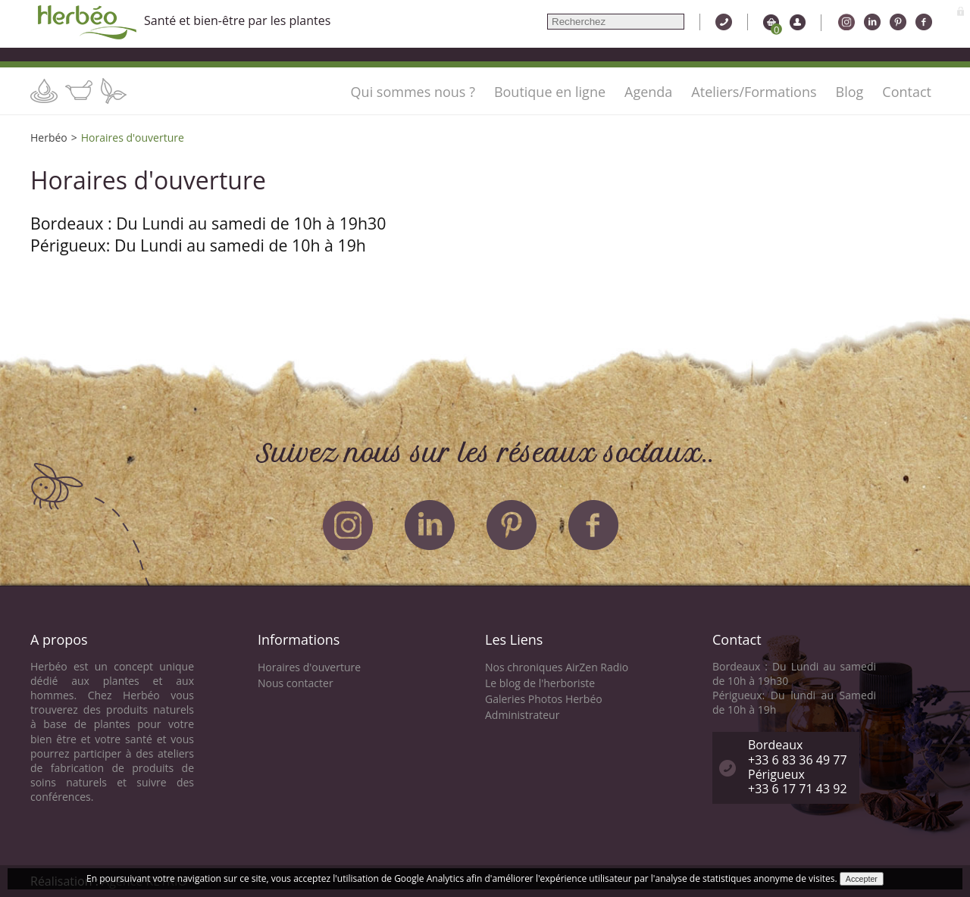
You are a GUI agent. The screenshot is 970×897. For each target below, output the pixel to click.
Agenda (648, 92)
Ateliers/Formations (753, 92)
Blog (850, 92)
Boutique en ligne (549, 92)
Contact (906, 92)
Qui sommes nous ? (413, 92)
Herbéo (48, 137)
